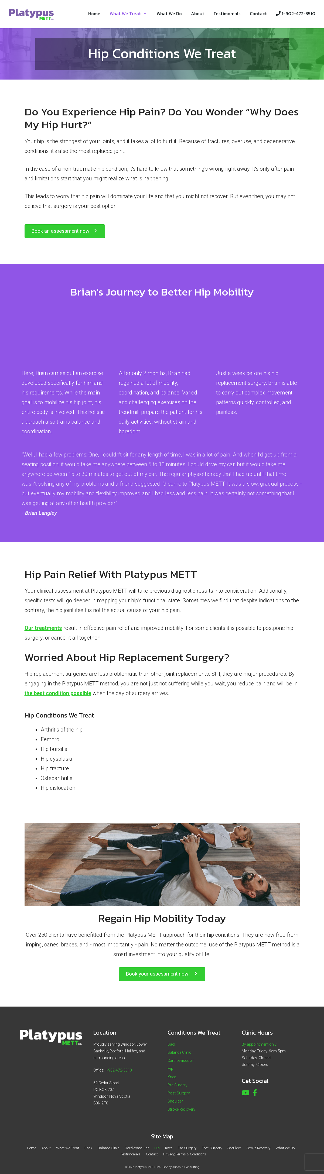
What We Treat (131, 13)
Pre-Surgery (177, 1085)
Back (172, 1044)
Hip (170, 1068)
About (197, 13)
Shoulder (175, 1101)
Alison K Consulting (185, 1167)
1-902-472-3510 (295, 13)
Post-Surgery (179, 1093)
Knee (172, 1077)
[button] (65, 231)
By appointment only (259, 1044)
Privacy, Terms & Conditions (184, 1154)
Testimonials (227, 13)
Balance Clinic (179, 1052)
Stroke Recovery (181, 1109)
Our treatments (43, 628)
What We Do (169, 13)
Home (94, 13)
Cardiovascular (181, 1060)
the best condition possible (58, 693)
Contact (258, 13)
